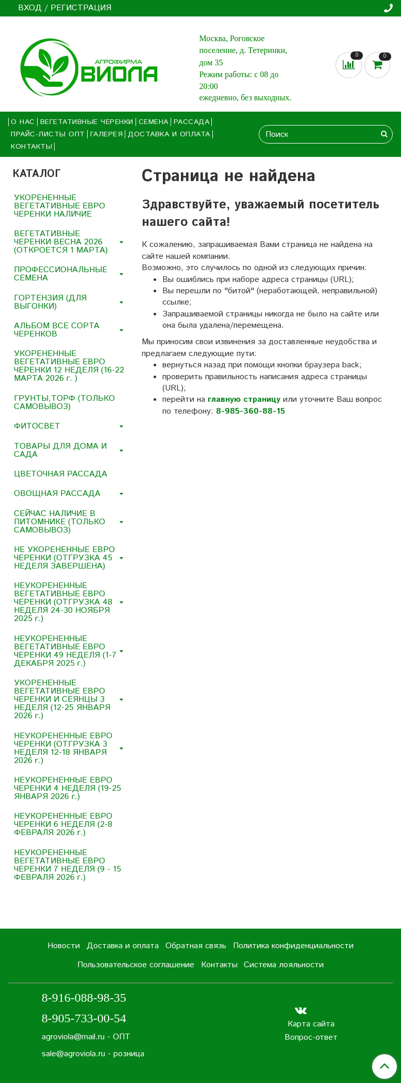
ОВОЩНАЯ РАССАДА (57, 494)
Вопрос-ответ (311, 1037)
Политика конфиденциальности (293, 946)
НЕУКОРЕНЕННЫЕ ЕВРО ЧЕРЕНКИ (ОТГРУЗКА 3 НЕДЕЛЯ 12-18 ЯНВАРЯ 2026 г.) (63, 748)
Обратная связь (195, 946)
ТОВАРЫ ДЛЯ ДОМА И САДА (60, 450)
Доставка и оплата (169, 134)
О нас (23, 122)
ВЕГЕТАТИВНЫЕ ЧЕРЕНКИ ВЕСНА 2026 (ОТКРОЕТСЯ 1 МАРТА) (61, 242)
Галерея (106, 134)
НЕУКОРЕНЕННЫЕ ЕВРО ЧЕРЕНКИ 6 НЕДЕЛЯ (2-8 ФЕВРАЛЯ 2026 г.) (63, 824)
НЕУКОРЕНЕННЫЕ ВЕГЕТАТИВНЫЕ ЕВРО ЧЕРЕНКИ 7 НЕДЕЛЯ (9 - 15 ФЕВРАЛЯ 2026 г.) (67, 865)
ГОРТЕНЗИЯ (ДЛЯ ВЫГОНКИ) (50, 302)
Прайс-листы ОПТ (48, 134)
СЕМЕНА (154, 122)
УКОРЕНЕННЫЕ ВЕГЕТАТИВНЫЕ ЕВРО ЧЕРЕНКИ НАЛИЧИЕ (59, 206)
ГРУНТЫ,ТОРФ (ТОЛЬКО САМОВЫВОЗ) (64, 403)
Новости (63, 946)
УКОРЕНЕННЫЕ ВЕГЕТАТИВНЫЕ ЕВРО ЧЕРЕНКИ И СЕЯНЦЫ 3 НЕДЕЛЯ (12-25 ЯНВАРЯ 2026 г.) (62, 699)
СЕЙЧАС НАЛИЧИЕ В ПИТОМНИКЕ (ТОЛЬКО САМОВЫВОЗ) (59, 522)
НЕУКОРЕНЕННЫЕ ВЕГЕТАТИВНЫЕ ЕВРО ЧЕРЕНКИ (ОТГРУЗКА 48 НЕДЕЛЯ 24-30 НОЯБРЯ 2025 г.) (63, 602)
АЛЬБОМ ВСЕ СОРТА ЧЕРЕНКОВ (56, 330)
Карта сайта (311, 1024)
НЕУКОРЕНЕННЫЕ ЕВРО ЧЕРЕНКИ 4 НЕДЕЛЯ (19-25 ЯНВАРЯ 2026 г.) (67, 788)
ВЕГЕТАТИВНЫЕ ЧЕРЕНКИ (86, 122)
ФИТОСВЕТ (37, 426)
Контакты (31, 146)
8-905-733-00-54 (84, 1018)
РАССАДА (192, 122)
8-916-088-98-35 (84, 997)
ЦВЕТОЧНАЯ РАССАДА (60, 474)
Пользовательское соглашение (135, 965)
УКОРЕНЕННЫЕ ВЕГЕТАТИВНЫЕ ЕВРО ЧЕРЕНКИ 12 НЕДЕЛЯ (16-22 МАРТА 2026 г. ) (69, 366)
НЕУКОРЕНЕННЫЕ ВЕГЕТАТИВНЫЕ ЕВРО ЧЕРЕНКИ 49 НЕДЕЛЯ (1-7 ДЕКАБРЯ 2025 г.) (65, 651)
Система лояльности (284, 965)
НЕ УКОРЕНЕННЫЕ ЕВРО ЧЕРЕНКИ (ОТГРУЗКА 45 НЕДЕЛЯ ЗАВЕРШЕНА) (64, 558)
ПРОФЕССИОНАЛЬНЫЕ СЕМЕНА (60, 274)
